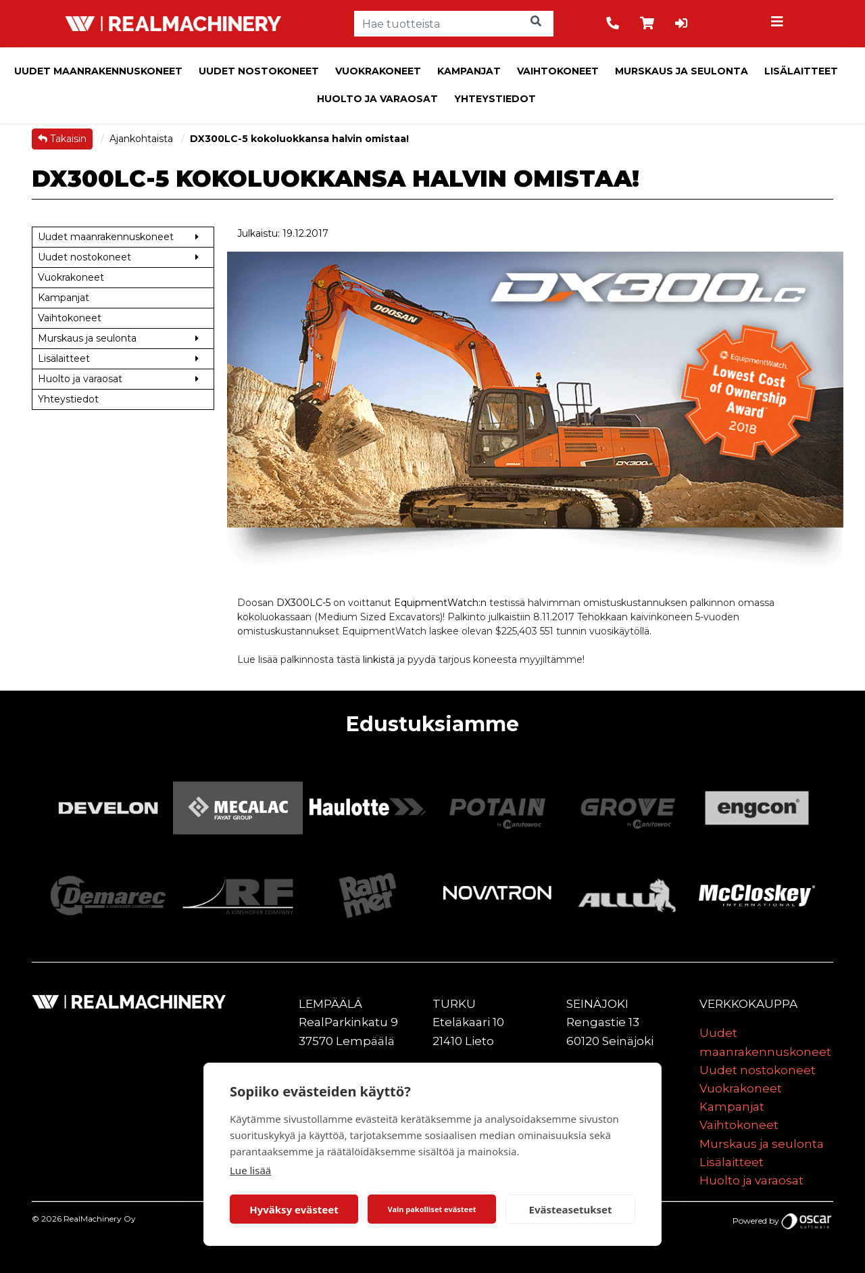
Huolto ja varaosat (377, 99)
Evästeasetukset (570, 1209)
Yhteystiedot (495, 99)
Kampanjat (469, 71)
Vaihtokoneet (558, 71)
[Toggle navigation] (779, 23)
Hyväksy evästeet (294, 1209)
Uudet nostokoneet (259, 71)
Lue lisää (250, 1170)
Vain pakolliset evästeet (431, 1209)
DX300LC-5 (303, 603)
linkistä (379, 659)
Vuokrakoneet (378, 71)
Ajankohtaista (142, 139)
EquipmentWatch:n (440, 603)
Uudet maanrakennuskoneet (98, 71)
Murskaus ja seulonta (681, 71)
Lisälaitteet (801, 71)
